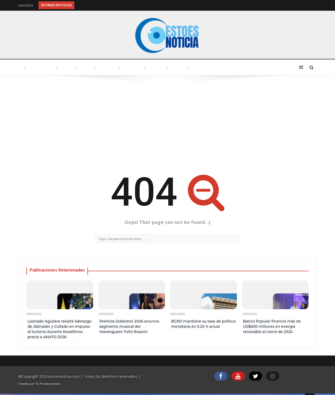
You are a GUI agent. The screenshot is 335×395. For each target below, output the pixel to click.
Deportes (271, 67)
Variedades (165, 67)
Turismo (101, 67)
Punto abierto (64, 67)
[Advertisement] (167, 122)
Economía (238, 67)
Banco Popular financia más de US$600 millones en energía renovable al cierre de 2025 (272, 326)
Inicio (29, 67)
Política (132, 67)
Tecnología (202, 67)
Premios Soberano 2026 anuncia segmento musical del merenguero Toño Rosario (129, 326)
